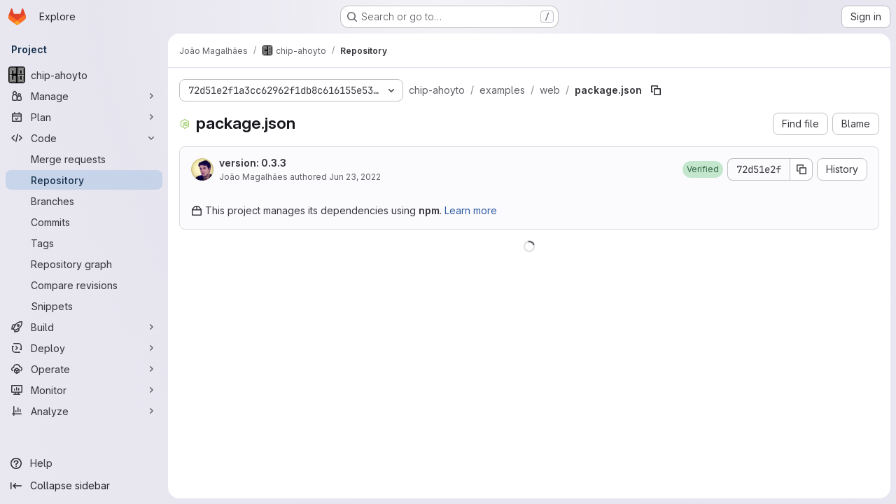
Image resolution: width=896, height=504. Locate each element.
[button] (702, 169)
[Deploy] (84, 348)
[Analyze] (84, 411)
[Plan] (84, 117)
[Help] (84, 463)
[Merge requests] (84, 159)
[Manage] (84, 96)
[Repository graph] (84, 264)
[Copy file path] (656, 90)
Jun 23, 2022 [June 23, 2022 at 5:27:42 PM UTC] (355, 177)
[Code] (84, 138)
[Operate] (84, 369)
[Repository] (84, 180)
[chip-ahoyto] (84, 75)
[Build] (84, 327)
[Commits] (84, 222)
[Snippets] (84, 306)
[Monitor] (84, 390)
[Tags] (84, 243)
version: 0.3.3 (252, 163)
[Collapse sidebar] (84, 486)
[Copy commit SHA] (801, 169)
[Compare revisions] (84, 285)
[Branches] (84, 201)
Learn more (470, 210)
